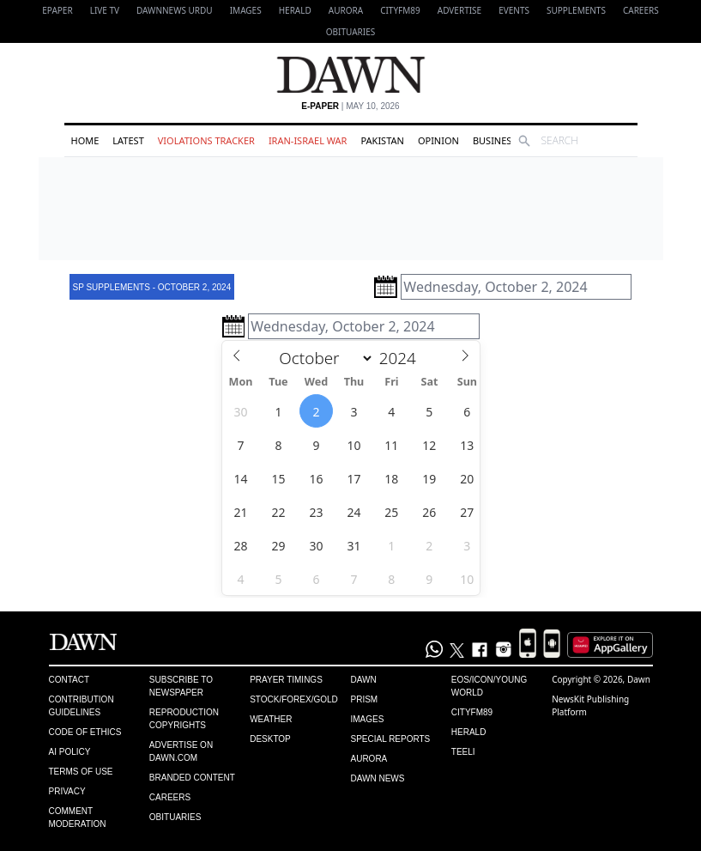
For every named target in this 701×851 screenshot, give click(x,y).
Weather (271, 719)
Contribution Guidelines (81, 706)
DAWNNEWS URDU (174, 10)
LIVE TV (104, 10)
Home (85, 140)
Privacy (67, 791)
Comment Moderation (77, 817)
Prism (364, 699)
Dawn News (377, 778)
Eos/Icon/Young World (489, 686)
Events (514, 10)
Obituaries (351, 32)
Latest (127, 140)
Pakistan (381, 140)
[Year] (402, 358)
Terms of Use (81, 771)
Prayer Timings (286, 679)
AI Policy (70, 752)
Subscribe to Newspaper (181, 686)
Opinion (438, 140)
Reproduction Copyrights (184, 719)
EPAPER (57, 10)
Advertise (459, 10)
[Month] (322, 358)
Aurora (346, 10)
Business (495, 140)
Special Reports (390, 739)
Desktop (270, 739)
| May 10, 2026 (350, 106)
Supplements (576, 10)
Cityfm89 (472, 712)
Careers (641, 10)
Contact (69, 679)
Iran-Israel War (308, 140)
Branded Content (192, 777)
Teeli (463, 752)
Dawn (363, 679)
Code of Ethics (85, 732)
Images (246, 10)
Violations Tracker (206, 140)
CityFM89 (400, 10)
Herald (295, 10)
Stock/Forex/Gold (294, 699)
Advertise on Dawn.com (181, 751)
